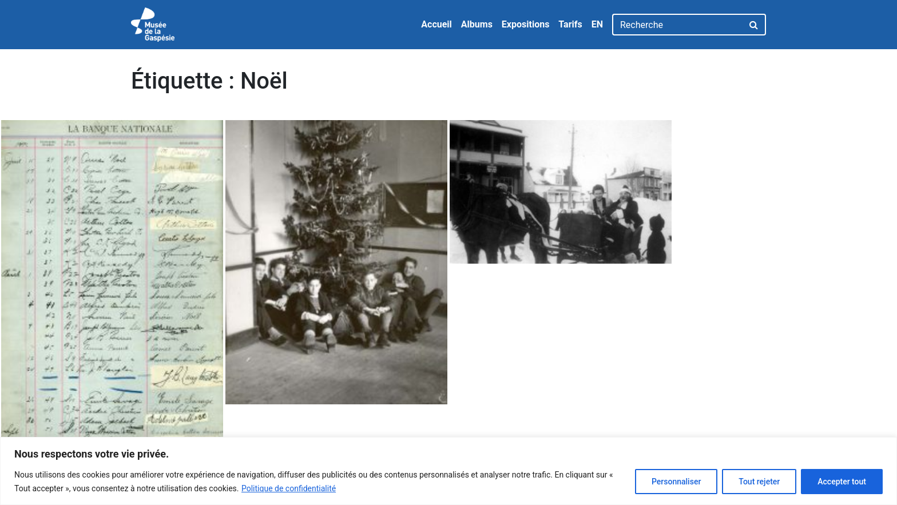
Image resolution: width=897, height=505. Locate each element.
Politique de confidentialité (288, 488)
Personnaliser (676, 481)
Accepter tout (841, 481)
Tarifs (570, 24)
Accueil (436, 24)
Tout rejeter (759, 481)
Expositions (526, 24)
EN (597, 24)
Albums (477, 24)
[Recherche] (677, 24)
